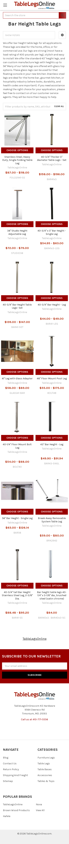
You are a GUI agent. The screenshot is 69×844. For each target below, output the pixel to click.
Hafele (6, 816)
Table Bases (45, 769)
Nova (39, 804)
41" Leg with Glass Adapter (17, 378)
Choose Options (17, 150)
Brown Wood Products (16, 810)
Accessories (45, 775)
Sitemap (8, 781)
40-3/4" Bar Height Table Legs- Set (17, 306)
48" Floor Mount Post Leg (52, 378)
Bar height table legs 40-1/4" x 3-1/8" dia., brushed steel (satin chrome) (51, 595)
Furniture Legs (46, 757)
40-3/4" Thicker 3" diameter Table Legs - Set (51, 158)
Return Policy (11, 769)
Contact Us (10, 763)
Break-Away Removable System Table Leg (52, 520)
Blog (5, 757)
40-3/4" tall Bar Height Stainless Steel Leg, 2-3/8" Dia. (17, 595)
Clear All (59, 106)
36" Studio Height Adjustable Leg (17, 232)
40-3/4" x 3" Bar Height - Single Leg (52, 232)
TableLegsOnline (35, 639)
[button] (62, 35)
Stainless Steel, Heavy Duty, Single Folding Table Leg (17, 160)
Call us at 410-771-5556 (34, 719)
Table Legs (44, 763)
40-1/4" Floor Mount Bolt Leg (17, 446)
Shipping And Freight (15, 775)
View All (40, 810)
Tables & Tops (46, 781)
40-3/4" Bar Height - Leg (52, 304)
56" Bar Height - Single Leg (17, 518)
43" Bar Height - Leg (51, 444)
